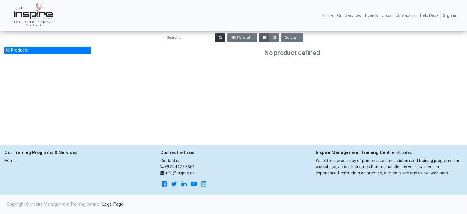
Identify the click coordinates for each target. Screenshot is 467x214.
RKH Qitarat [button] (241, 37)
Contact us (170, 160)
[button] (292, 37)
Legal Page (112, 204)
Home (10, 160)
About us (404, 153)
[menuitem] (327, 15)
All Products (16, 50)
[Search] (220, 37)
